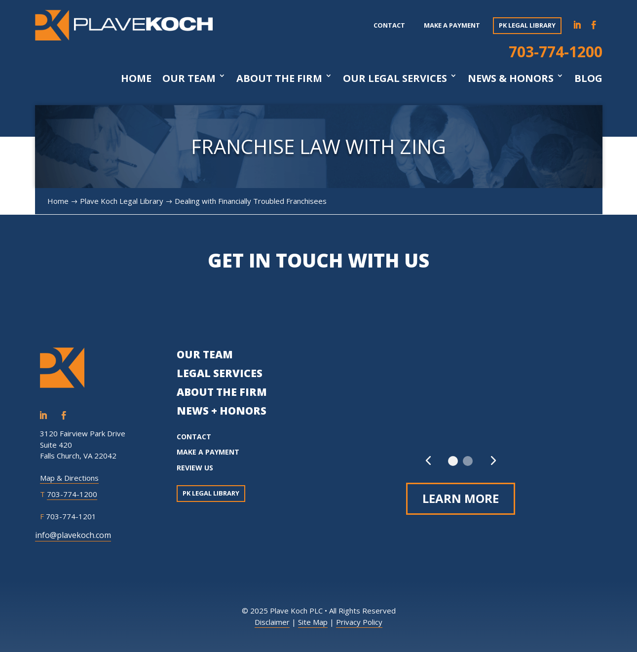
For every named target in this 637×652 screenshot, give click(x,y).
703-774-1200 (555, 51)
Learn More (460, 498)
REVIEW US (195, 467)
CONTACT (194, 436)
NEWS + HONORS (221, 411)
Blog (588, 78)
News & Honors (511, 78)
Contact (389, 25)
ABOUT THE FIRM (222, 392)
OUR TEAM (205, 354)
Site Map (313, 622)
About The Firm (279, 78)
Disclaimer (272, 622)
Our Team (189, 78)
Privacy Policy (359, 622)
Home (136, 78)
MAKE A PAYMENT (208, 452)
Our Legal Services (395, 78)
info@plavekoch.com (73, 535)
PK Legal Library (527, 25)
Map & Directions (69, 478)
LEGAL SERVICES (219, 373)
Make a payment (452, 25)
